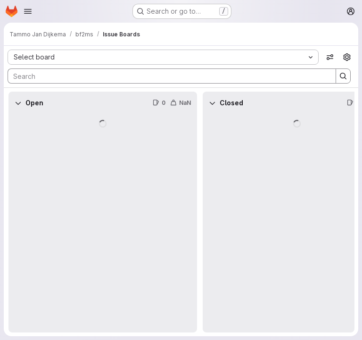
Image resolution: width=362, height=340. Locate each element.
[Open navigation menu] (27, 11)
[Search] (167, 76)
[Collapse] (18, 103)
